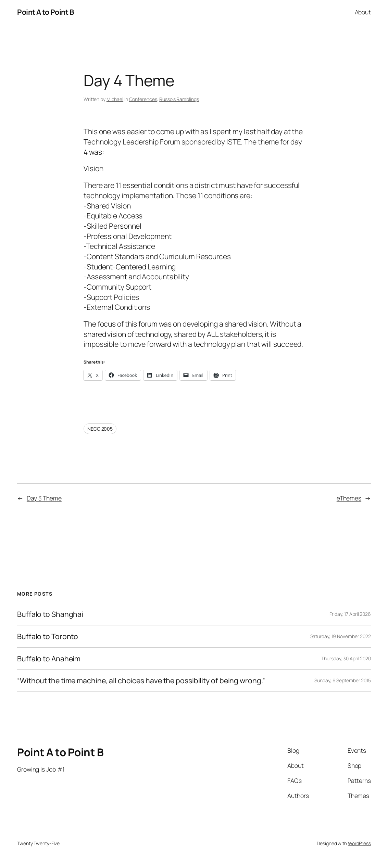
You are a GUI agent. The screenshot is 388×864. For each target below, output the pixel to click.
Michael (115, 99)
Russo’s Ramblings (179, 99)
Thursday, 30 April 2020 (346, 658)
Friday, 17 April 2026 (350, 614)
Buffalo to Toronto (47, 636)
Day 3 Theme (44, 498)
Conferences (143, 99)
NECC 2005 (100, 428)
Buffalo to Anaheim (48, 659)
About (363, 12)
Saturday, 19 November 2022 (340, 636)
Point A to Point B (45, 12)
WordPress (359, 843)
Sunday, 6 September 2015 (342, 680)
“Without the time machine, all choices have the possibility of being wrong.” (141, 680)
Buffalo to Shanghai (50, 614)
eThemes (349, 498)
